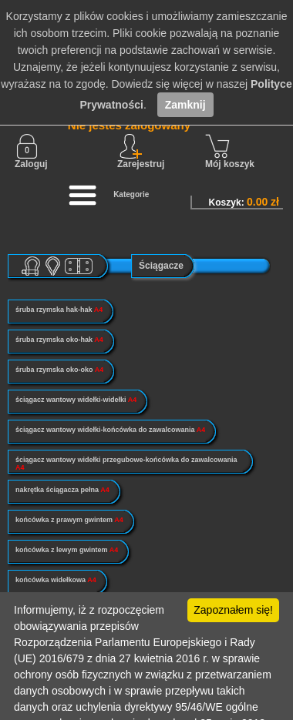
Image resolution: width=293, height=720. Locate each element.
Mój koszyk (229, 151)
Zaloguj (31, 151)
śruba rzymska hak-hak (59, 309)
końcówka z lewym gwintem (66, 550)
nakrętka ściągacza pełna (62, 490)
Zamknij (185, 105)
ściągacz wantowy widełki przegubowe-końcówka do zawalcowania (126, 463)
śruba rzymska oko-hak (59, 339)
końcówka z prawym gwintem (69, 520)
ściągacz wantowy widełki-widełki (75, 400)
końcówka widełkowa (55, 580)
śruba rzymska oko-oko (59, 369)
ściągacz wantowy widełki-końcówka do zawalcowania (110, 430)
